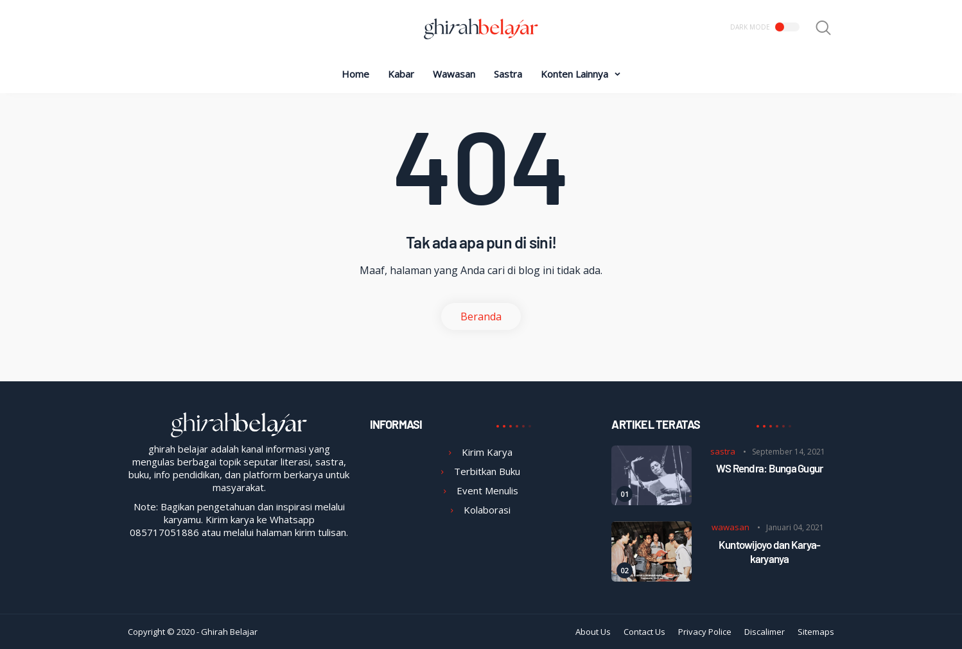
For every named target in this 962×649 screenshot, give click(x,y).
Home (355, 73)
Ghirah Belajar (229, 631)
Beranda (481, 316)
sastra (722, 451)
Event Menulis (487, 490)
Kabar (401, 73)
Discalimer (764, 631)
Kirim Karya (487, 452)
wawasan (730, 527)
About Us (593, 631)
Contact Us (644, 631)
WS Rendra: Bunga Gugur (769, 468)
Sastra (508, 73)
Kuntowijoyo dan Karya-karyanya (770, 551)
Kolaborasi (487, 509)
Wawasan (454, 73)
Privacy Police (704, 631)
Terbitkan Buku (487, 471)
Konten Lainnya (574, 73)
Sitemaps (816, 631)
